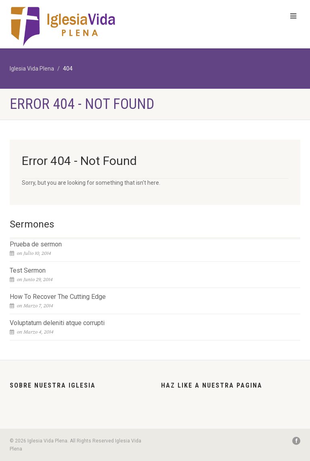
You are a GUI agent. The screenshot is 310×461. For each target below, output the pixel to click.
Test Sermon (28, 270)
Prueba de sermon (36, 244)
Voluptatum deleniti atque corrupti (57, 323)
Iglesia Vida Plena (32, 68)
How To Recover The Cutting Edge (58, 296)
